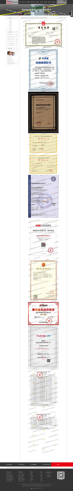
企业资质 (10, 25)
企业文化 (10, 27)
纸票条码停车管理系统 (21, 478)
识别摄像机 (31, 479)
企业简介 (10, 20)
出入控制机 (31, 476)
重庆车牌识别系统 (38, 467)
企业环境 (10, 29)
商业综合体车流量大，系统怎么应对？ (11, 39)
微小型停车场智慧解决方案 (9, 479)
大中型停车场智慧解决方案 (9, 476)
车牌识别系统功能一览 (10, 34)
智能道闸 (31, 478)
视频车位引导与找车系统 (21, 479)
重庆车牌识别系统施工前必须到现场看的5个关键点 (11, 43)
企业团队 (41, 476)
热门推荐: (7, 467)
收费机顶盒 (31, 475)
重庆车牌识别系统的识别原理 (22, 467)
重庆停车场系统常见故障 (31, 467)
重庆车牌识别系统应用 (13, 467)
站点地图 (48, 476)
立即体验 (57, 464)
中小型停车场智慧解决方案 (9, 478)
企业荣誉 (41, 475)
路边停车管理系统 (20, 476)
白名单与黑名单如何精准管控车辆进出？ (11, 36)
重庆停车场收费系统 (45, 467)
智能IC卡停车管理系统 (21, 475)
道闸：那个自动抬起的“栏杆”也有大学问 (11, 41)
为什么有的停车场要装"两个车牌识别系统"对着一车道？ (11, 45)
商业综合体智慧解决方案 (9, 475)
